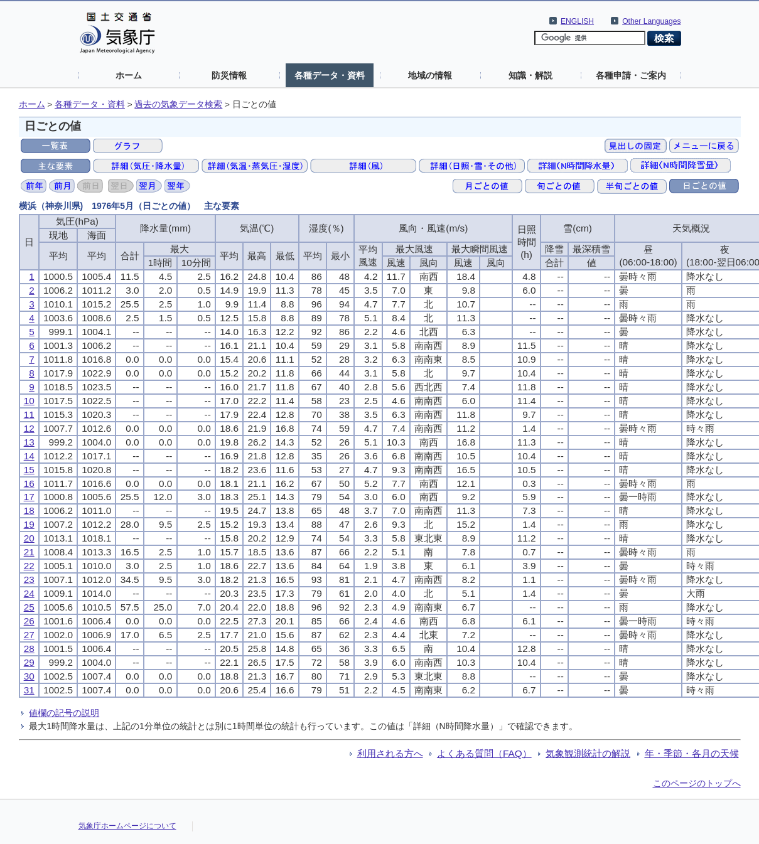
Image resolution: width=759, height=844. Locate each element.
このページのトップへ (697, 783)
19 (29, 524)
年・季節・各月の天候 (692, 753)
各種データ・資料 (329, 75)
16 (29, 483)
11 (29, 414)
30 (29, 676)
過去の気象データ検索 (178, 104)
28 (29, 648)
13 (29, 442)
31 (29, 690)
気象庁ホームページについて (127, 825)
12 (29, 428)
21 (29, 552)
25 (29, 607)
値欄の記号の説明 (64, 713)
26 (29, 621)
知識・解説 (530, 75)
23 (29, 579)
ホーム (129, 75)
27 (29, 634)
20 (29, 538)
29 (29, 662)
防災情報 (229, 75)
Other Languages (651, 21)
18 (29, 510)
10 (29, 400)
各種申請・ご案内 (631, 75)
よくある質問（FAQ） (484, 753)
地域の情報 (430, 75)
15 (29, 469)
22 (29, 565)
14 (29, 456)
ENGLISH (577, 21)
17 (29, 496)
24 (29, 593)
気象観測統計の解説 (588, 753)
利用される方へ (390, 753)
